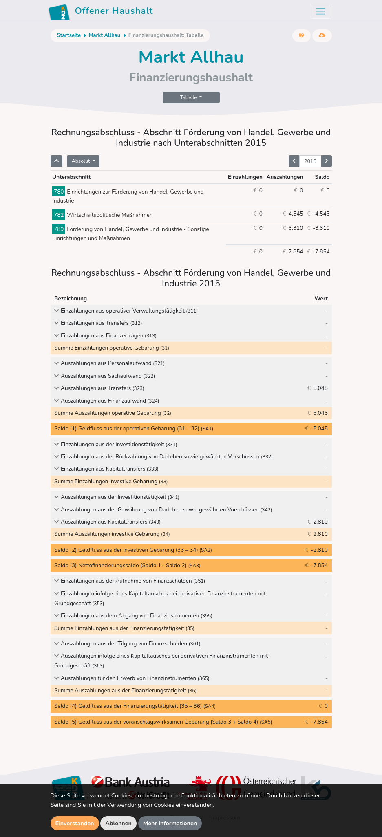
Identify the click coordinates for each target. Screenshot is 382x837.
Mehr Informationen (170, 823)
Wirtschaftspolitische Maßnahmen (102, 215)
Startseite (69, 35)
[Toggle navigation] (320, 11)
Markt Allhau (104, 35)
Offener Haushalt (100, 12)
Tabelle (189, 97)
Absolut (81, 160)
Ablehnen (118, 823)
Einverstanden (74, 823)
